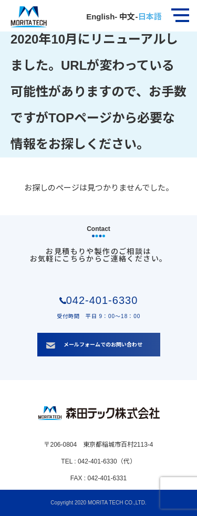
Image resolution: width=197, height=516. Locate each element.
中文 (126, 16)
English (100, 16)
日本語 (150, 16)
